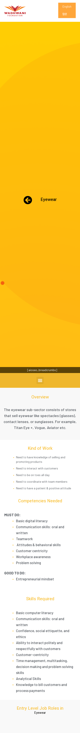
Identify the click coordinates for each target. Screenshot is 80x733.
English (67, 9)
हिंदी (65, 16)
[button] (40, 380)
